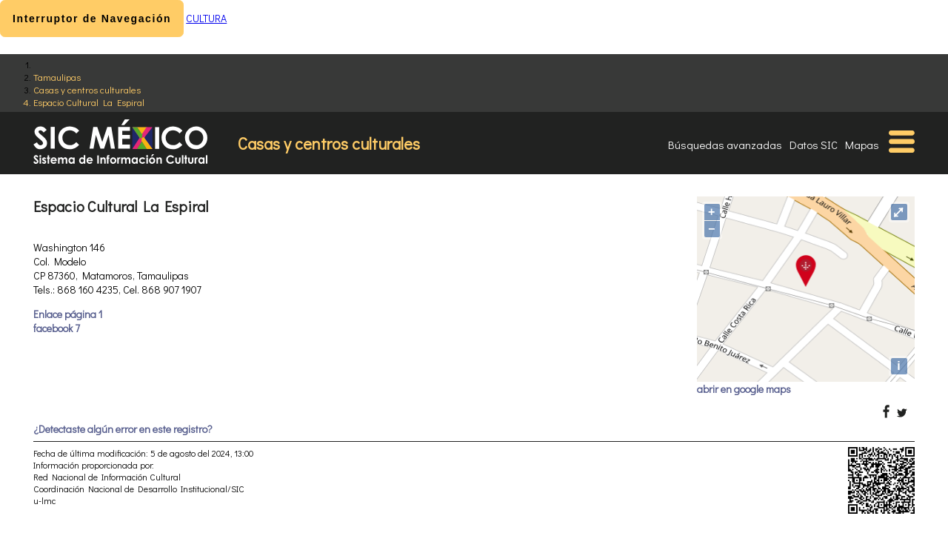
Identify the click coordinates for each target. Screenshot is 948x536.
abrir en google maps (744, 389)
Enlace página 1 (67, 314)
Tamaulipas (57, 76)
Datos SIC (814, 144)
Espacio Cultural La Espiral (88, 102)
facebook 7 (56, 328)
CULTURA (206, 18)
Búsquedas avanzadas (725, 144)
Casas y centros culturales (87, 89)
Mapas (862, 144)
